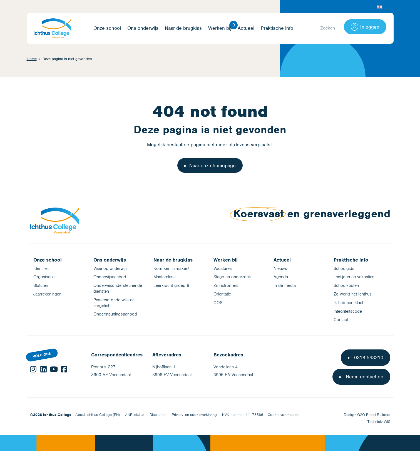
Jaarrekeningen (47, 294)
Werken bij (219, 28)
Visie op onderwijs (110, 268)
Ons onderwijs (142, 28)
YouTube (54, 369)
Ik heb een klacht (350, 302)
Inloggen (365, 27)
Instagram (33, 369)
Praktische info (277, 28)
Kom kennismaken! (171, 268)
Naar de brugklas (183, 28)
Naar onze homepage (212, 165)
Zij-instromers (225, 285)
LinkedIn (43, 369)
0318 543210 (368, 357)
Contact (341, 319)
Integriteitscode (348, 311)
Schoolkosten (346, 285)
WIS (387, 421)
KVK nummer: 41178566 (242, 414)
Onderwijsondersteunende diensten (117, 288)
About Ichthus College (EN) (97, 414)
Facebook (64, 369)
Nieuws (280, 268)
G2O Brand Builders (373, 414)
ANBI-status (134, 414)
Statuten (40, 285)
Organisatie (43, 277)
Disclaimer (158, 414)
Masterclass (164, 277)
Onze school (107, 28)
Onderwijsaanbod (109, 277)
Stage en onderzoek (232, 277)
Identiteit (41, 268)
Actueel (246, 28)
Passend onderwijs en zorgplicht (114, 303)
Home (32, 58)
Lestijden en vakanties (354, 277)
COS (217, 302)
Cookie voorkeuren (283, 414)
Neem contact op (363, 377)
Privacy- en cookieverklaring (194, 414)
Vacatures (222, 268)
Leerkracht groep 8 (171, 285)
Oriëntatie (222, 294)
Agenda (281, 277)
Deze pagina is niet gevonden (67, 58)
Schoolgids (344, 268)
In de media (285, 285)
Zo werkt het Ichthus (353, 294)
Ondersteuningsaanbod (115, 314)
